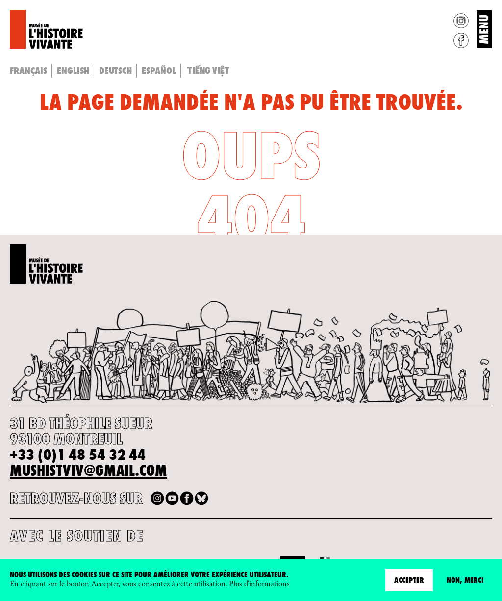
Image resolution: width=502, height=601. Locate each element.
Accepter (409, 580)
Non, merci (465, 580)
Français (28, 70)
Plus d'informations (259, 583)
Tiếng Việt (208, 70)
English (73, 70)
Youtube (172, 498)
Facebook (461, 40)
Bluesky (201, 498)
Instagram (461, 20)
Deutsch (115, 70)
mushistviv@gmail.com (88, 470)
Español (159, 70)
